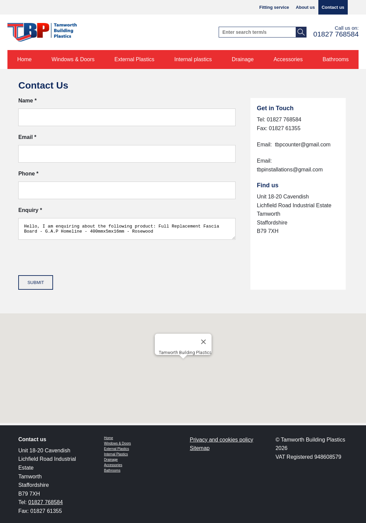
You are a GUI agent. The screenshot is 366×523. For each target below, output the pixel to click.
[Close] (203, 344)
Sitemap (200, 448)
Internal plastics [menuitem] (193, 59)
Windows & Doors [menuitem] (73, 59)
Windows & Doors (117, 443)
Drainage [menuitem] (243, 59)
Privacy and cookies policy (221, 440)
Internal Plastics (116, 454)
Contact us (333, 7)
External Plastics (116, 449)
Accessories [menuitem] (287, 59)
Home (108, 438)
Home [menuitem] (24, 59)
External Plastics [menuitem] (134, 59)
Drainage (111, 459)
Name (27, 100)
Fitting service (274, 7)
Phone (28, 173)
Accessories (113, 465)
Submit (35, 284)
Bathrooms (112, 470)
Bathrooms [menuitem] (336, 59)
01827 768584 (336, 34)
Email (27, 137)
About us (305, 7)
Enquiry (30, 210)
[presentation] (69, 264)
